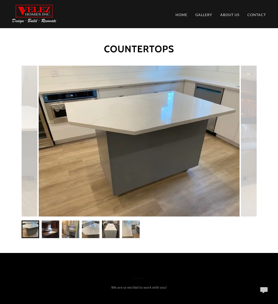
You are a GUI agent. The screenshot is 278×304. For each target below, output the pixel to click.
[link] (34, 13)
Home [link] (181, 15)
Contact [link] (256, 15)
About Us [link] (229, 15)
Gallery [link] (203, 15)
